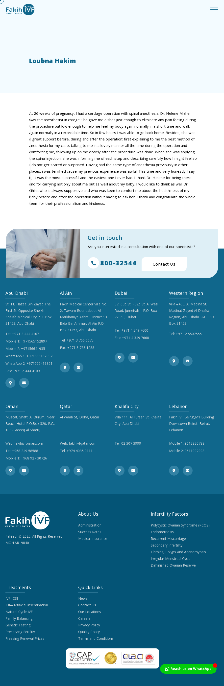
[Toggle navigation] (214, 9)
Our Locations (89, 611)
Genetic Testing (17, 625)
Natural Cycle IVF (19, 611)
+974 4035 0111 (80, 450)
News (82, 598)
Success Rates (89, 531)
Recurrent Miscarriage (168, 538)
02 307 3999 (131, 443)
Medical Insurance (92, 538)
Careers (84, 618)
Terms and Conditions (96, 638)
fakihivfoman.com (28, 443)
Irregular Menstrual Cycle (171, 558)
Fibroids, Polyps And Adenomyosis (178, 551)
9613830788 (194, 443)
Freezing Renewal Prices (24, 638)
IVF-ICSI (11, 598)
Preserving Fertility (20, 631)
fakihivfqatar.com (83, 443)
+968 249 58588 (25, 450)
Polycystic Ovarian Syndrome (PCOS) (180, 525)
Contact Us (164, 264)
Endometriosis (162, 531)
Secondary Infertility (166, 545)
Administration (89, 525)
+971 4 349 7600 (134, 330)
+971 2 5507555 (189, 333)
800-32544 (112, 263)
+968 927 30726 (34, 458)
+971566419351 (34, 348)
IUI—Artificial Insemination (26, 605)
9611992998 (194, 450)
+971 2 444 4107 (25, 333)
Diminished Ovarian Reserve (173, 565)
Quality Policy (89, 631)
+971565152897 (34, 341)
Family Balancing (18, 618)
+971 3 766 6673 (80, 340)
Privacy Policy (89, 625)
